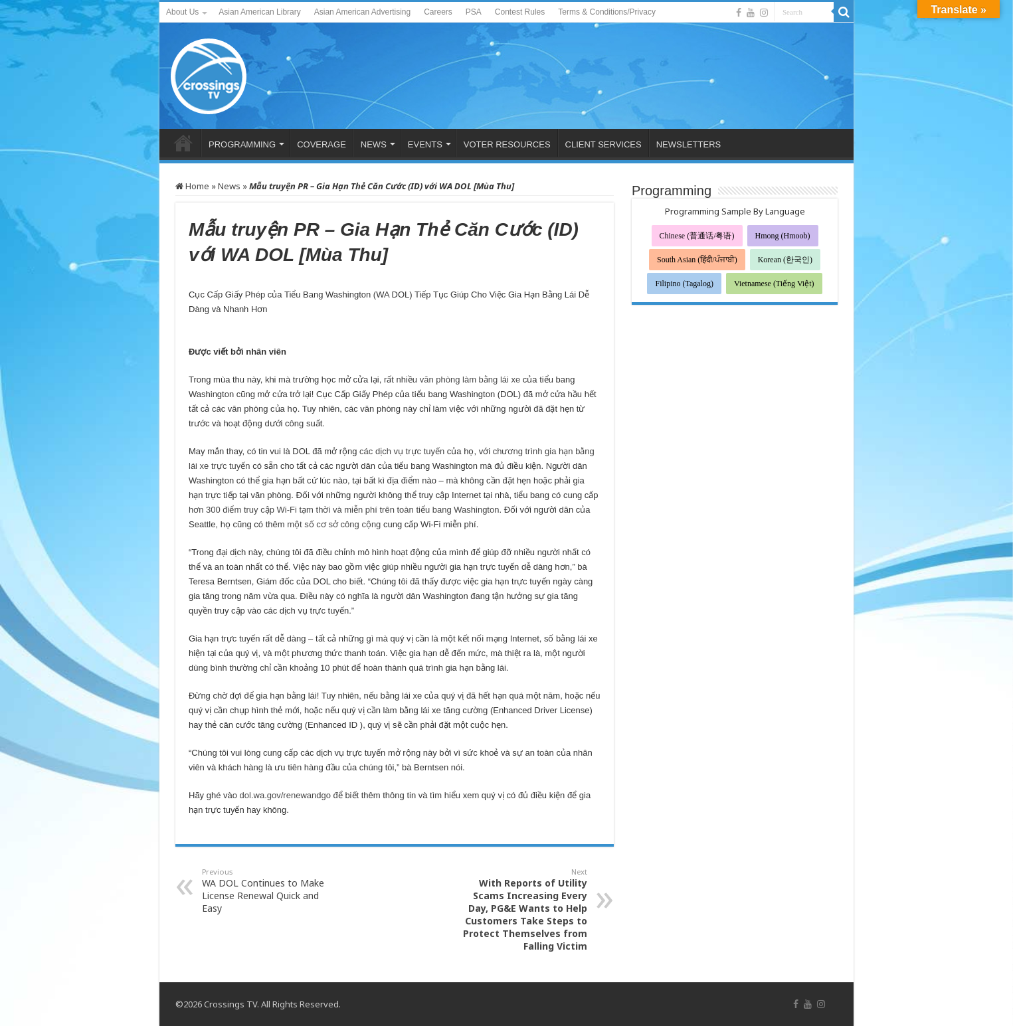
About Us (182, 12)
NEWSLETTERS (688, 144)
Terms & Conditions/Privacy (607, 12)
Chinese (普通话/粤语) (697, 235)
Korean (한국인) (785, 259)
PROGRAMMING (242, 144)
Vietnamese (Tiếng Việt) (774, 283)
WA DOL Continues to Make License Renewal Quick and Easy (270, 890)
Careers (438, 12)
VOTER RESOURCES (507, 144)
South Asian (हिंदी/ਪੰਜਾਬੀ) (697, 259)
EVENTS (425, 144)
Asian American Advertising (362, 12)
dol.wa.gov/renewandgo (285, 795)
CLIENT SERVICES (603, 144)
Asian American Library (259, 12)
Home (192, 186)
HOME (183, 143)
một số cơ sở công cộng (334, 524)
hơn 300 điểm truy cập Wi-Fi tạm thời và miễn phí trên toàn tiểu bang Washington (344, 510)
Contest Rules (520, 12)
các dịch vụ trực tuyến (401, 451)
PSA (474, 12)
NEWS (374, 144)
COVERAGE (321, 144)
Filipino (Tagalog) (684, 283)
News (229, 186)
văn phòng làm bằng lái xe (470, 380)
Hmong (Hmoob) (782, 235)
